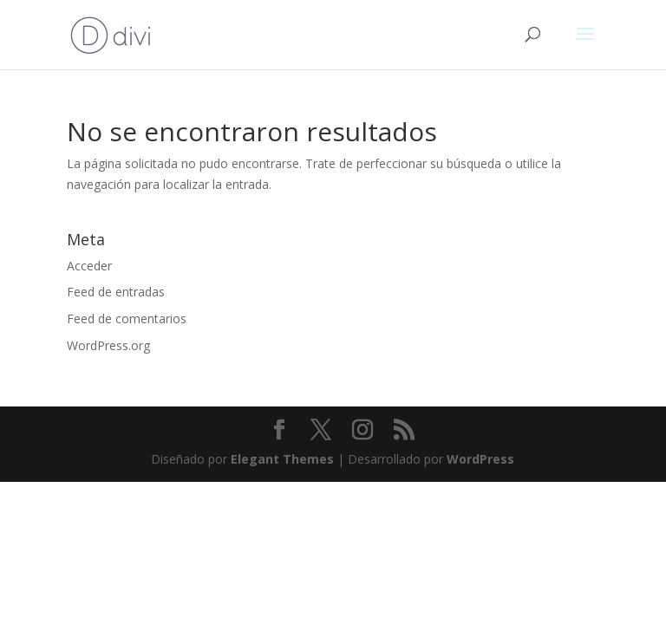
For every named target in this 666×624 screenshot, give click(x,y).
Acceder (89, 265)
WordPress (480, 459)
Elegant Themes (282, 459)
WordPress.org (108, 345)
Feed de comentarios (126, 318)
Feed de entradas (116, 291)
